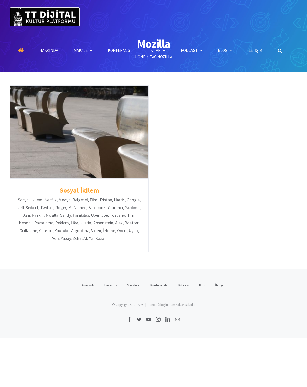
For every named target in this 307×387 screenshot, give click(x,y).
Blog (202, 285)
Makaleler (134, 285)
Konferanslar (159, 285)
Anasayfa (88, 285)
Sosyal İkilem (79, 190)
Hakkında (110, 285)
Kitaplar (183, 285)
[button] (280, 50)
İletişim (220, 285)
